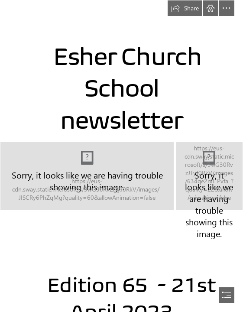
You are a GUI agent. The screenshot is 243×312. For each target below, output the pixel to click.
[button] (185, 8)
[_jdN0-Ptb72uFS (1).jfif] (87, 176)
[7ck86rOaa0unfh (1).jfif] (209, 176)
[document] (121, 156)
